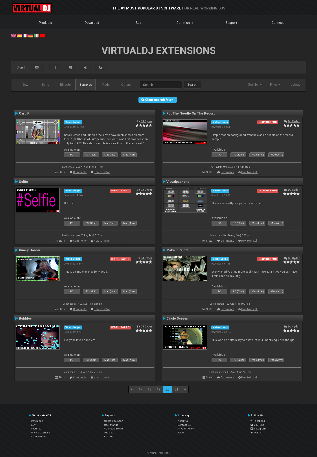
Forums (108, 436)
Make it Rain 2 (177, 250)
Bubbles (25, 318)
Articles (108, 432)
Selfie (23, 182)
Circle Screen (177, 318)
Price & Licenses (40, 432)
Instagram (258, 428)
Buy (138, 22)
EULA (180, 432)
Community (185, 22)
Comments (80, 172)
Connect (278, 22)
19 (158, 389)
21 (176, 389)
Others (126, 85)
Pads (106, 85)
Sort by (255, 85)
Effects (65, 85)
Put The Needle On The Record (191, 113)
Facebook (258, 420)
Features (36, 428)
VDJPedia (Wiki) (113, 428)
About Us (182, 420)
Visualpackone (177, 182)
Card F (24, 113)
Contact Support (113, 420)
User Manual (111, 424)
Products (45, 22)
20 (167, 389)
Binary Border (30, 250)
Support (231, 22)
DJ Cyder (146, 121)
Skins (45, 85)
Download (92, 22)
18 (149, 389)
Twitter (256, 432)
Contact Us (184, 424)
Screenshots (38, 436)
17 (140, 389)
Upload (295, 85)
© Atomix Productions (158, 452)
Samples (85, 85)
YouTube (257, 424)
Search (192, 85)
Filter (275, 85)
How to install (102, 172)
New (25, 85)
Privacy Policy (185, 428)
